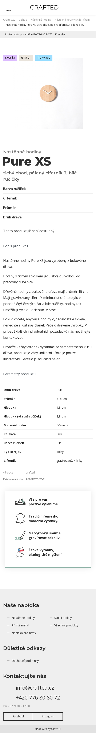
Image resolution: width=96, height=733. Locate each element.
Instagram (48, 716)
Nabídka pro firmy (24, 633)
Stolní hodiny (63, 618)
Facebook (18, 716)
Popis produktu (15, 246)
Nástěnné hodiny (23, 618)
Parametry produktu (19, 374)
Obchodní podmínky (25, 661)
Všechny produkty (66, 625)
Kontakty (60, 34)
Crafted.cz (9, 19)
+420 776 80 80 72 (38, 697)
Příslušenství (20, 625)
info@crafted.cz (35, 687)
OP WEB (56, 729)
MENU (9, 10)
